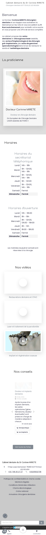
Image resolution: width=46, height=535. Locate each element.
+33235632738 (35, 472)
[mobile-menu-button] (23, 529)
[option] (23, 410)
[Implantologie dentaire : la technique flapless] (23, 385)
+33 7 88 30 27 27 (15, 472)
